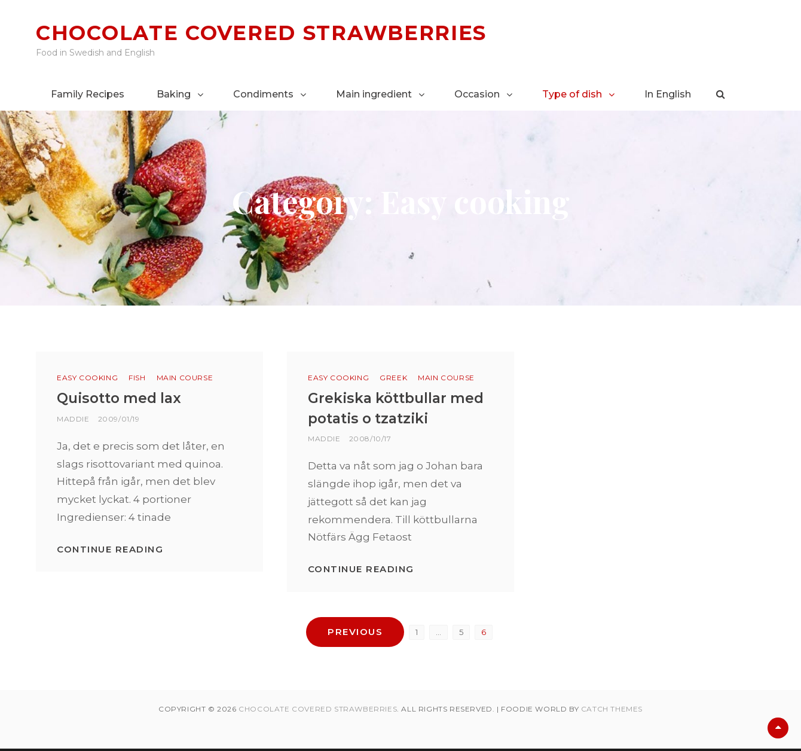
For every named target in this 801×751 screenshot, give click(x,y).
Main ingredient (374, 94)
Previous (355, 631)
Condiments (263, 94)
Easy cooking (87, 377)
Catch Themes (612, 711)
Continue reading (110, 548)
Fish (137, 377)
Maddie (73, 418)
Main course (185, 377)
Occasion (477, 94)
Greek (393, 377)
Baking (174, 94)
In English (667, 94)
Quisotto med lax (122, 398)
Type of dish (572, 94)
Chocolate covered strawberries (269, 32)
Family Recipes (87, 94)
